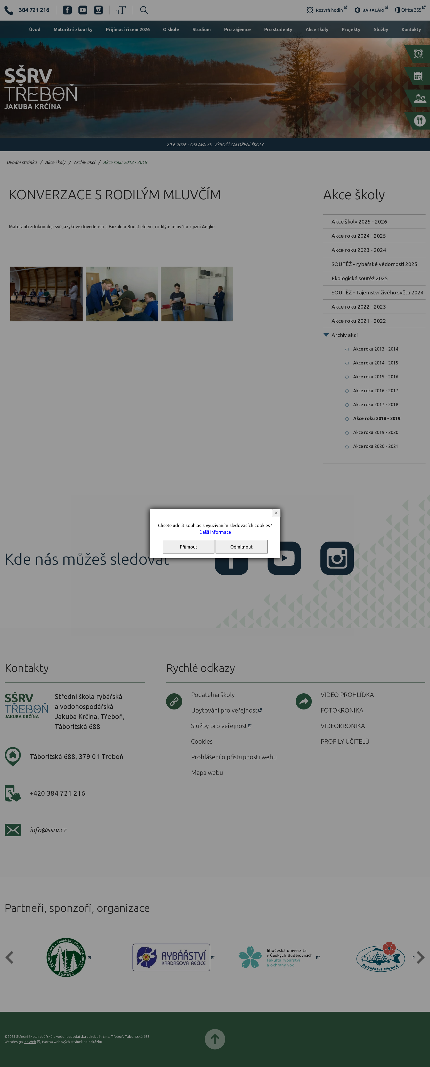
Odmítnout (241, 546)
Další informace (215, 532)
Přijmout (188, 546)
